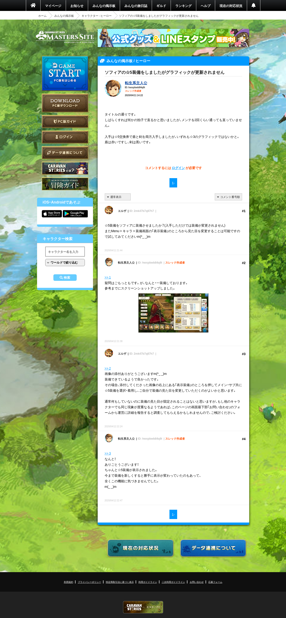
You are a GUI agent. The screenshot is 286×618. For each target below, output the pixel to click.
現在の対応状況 (231, 5)
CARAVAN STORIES (143, 607)
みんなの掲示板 (104, 5)
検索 (67, 277)
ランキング (183, 5)
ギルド (161, 5)
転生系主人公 (136, 82)
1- (173, 182)
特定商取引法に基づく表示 (120, 582)
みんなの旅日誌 (135, 5)
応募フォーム (215, 582)
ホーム (42, 16)
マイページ (53, 5)
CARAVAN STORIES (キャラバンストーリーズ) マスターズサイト (65, 37)
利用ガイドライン (147, 582)
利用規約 (68, 582)
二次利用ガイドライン (173, 582)
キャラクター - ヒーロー (97, 16)
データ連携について (65, 152)
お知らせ (76, 5)
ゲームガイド (65, 183)
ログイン (65, 137)
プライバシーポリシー (89, 582)
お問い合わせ (197, 582)
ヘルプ (205, 5)
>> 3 (108, 453)
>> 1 (108, 277)
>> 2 (108, 368)
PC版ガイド (65, 121)
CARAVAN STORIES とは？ (65, 168)
